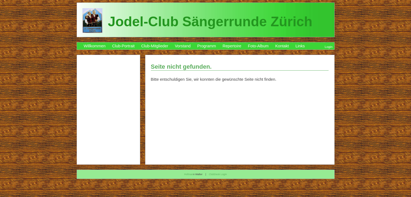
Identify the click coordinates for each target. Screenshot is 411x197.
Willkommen (95, 46)
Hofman (188, 174)
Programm (206, 46)
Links (300, 46)
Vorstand (183, 46)
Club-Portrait (123, 46)
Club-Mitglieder (154, 46)
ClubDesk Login (218, 174)
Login (329, 46)
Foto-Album (258, 46)
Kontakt (282, 46)
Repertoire (232, 46)
